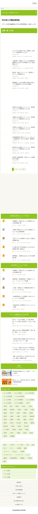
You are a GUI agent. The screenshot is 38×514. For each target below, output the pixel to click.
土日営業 (19, 448)
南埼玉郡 (32, 416)
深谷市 (5, 433)
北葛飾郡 (12, 436)
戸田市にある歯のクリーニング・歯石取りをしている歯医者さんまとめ (23, 128)
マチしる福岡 (7, 477)
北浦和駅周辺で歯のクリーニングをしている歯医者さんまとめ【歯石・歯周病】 (23, 138)
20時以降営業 (13, 458)
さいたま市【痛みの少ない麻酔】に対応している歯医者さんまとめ (23, 51)
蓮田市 (31, 413)
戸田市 (22, 132)
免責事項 (19, 497)
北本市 (23, 406)
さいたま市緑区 (7, 403)
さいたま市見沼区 (8, 396)
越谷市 (5, 413)
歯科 (5, 461)
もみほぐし (15, 451)
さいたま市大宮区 (22, 234)
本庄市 (11, 433)
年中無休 (30, 458)
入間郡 (14, 429)
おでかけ (16, 283)
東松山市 (6, 426)
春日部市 (12, 409)
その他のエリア (19, 504)
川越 (27, 122)
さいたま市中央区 (20, 396)
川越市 (22, 122)
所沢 (27, 112)
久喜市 (32, 409)
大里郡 (18, 433)
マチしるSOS (17, 375)
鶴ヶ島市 (19, 423)
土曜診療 (22, 458)
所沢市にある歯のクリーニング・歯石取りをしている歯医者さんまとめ (23, 107)
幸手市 (11, 413)
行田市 (25, 409)
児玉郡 (24, 433)
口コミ (11, 448)
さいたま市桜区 (7, 399)
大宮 (31, 56)
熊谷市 (22, 78)
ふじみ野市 (6, 429)
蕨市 (11, 406)
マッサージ (6, 451)
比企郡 (20, 429)
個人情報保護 (19, 489)
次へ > (23, 169)
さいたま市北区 (18, 393)
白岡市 (18, 413)
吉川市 (24, 416)
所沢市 (22, 112)
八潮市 (18, 416)
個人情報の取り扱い (19, 500)
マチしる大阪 (7, 474)
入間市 (18, 419)
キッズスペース (19, 454)
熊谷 (27, 78)
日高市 (12, 426)
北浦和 (32, 142)
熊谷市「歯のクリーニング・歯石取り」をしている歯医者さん (23, 73)
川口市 (28, 403)
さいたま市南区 (30, 399)
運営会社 (19, 482)
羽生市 (5, 416)
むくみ (28, 454)
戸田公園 (28, 132)
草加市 (24, 413)
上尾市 (30, 406)
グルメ (15, 225)
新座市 (22, 163)
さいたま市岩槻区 (18, 403)
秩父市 (31, 433)
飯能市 (32, 423)
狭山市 (22, 153)
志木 (27, 163)
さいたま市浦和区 (25, 68)
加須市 (19, 409)
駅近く (5, 444)
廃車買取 (16, 384)
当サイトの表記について (19, 493)
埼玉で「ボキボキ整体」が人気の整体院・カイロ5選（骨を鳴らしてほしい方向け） (24, 321)
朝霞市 (22, 88)
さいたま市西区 (24, 56)
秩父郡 (5, 436)
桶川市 (17, 406)
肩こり (5, 448)
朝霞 (27, 88)
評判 (33, 444)
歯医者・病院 (17, 56)
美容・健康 (16, 325)
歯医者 (5, 458)
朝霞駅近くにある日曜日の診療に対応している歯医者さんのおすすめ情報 (23, 83)
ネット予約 (20, 444)
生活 (15, 309)
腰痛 (25, 448)
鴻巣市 (5, 409)
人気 (27, 444)
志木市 (11, 423)
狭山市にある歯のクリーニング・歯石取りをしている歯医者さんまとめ (23, 148)
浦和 (32, 68)
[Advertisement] (19, 41)
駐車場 (22, 451)
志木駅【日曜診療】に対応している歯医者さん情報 (23, 158)
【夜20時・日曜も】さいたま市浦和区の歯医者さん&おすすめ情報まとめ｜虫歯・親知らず (24, 62)
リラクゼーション (8, 454)
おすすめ (12, 444)
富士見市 (26, 426)
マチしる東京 (7, 470)
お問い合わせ (19, 486)
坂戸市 (31, 419)
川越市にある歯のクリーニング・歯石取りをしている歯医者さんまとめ (23, 117)
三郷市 (11, 416)
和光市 (5, 419)
